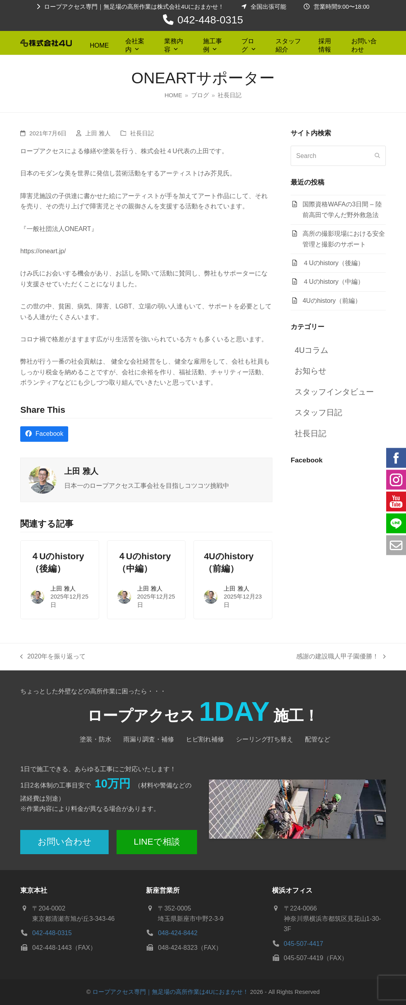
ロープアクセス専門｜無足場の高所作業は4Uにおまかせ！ (170, 992)
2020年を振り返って (53, 657)
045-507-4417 (304, 943)
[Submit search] (377, 156)
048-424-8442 (177, 933)
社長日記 (142, 133)
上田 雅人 (98, 133)
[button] (44, 434)
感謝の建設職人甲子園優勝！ (341, 657)
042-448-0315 (210, 20)
